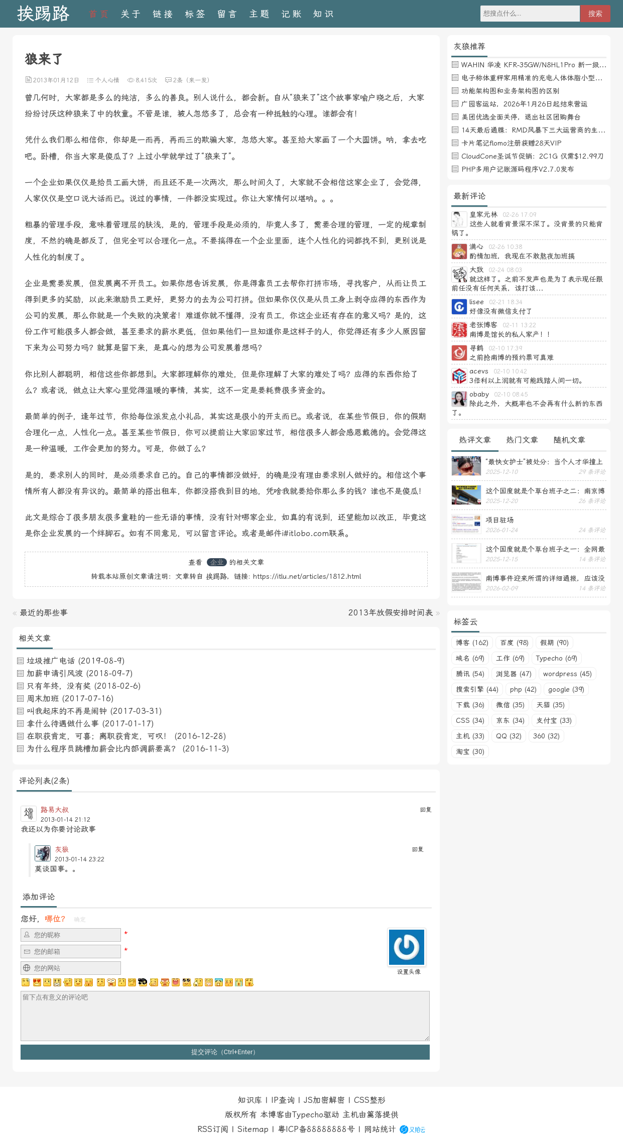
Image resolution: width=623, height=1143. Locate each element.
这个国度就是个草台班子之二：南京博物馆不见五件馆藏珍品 (545, 491)
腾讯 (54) (470, 674)
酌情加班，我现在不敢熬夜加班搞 (522, 256)
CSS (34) (470, 720)
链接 (164, 14)
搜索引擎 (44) (477, 689)
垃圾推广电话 (51, 661)
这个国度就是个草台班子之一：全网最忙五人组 (545, 549)
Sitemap (253, 1129)
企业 (217, 562)
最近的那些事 (44, 612)
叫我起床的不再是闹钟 (67, 711)
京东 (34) (510, 720)
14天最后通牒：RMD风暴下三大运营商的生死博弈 (540, 130)
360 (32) (546, 736)
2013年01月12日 (56, 80)
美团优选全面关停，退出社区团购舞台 (521, 117)
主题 (260, 14)
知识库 (250, 1100)
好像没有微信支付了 (501, 311)
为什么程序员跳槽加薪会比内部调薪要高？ (103, 748)
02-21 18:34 (506, 302)
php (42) (523, 689)
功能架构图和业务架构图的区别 (510, 91)
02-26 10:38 (505, 246)
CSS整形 (370, 1100)
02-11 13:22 (519, 325)
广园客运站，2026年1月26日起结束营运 (524, 104)
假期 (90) (554, 643)
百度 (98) (514, 643)
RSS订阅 (212, 1129)
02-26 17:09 (519, 214)
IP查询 (283, 1100)
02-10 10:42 (510, 371)
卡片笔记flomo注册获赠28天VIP (511, 143)
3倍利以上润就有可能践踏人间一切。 (527, 380)
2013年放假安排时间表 (390, 612)
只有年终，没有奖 (59, 686)
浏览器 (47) (514, 674)
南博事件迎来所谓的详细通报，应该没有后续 (545, 578)
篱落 (374, 1114)
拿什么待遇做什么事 (63, 723)
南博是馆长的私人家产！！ (511, 334)
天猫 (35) (550, 705)
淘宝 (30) (470, 751)
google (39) (566, 689)
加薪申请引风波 (55, 673)
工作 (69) (510, 658)
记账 (292, 14)
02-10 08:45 (511, 394)
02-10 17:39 (505, 348)
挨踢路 (43, 14)
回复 (426, 809)
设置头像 (409, 971)
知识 (324, 14)
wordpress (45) (567, 674)
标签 (196, 14)
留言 (228, 14)
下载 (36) (470, 705)
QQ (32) (509, 736)
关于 (131, 14)
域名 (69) (470, 658)
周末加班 (43, 698)
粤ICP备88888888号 (316, 1129)
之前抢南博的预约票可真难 (511, 357)
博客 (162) (472, 643)
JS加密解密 (324, 1100)
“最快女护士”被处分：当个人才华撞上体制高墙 (544, 462)
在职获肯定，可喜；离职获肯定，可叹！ (99, 736)
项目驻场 (499, 520)
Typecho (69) (556, 658)
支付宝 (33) (554, 720)
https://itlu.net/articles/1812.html (307, 576)
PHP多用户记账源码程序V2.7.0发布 (517, 169)
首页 (99, 14)
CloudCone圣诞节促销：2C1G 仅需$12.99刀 (532, 156)
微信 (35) (510, 705)
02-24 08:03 (505, 270)
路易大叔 (55, 810)
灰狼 (62, 849)
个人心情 (107, 80)
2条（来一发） (193, 80)
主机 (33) (470, 736)
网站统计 (380, 1129)
